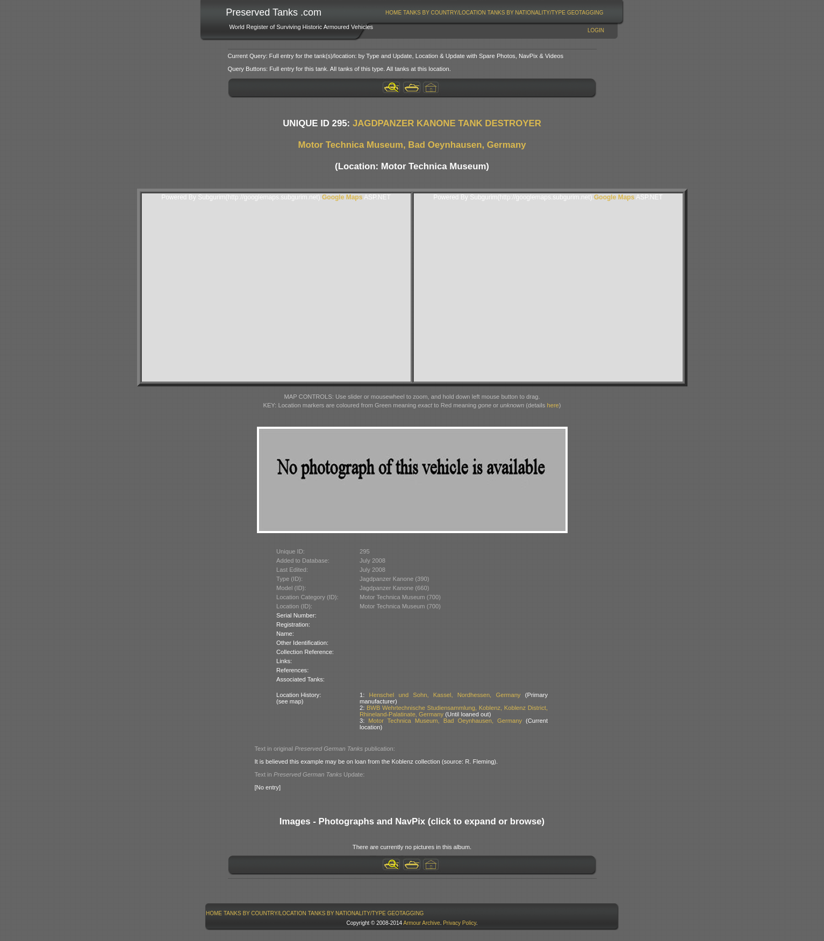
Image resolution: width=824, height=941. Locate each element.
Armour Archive (421, 923)
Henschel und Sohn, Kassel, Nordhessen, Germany (445, 695)
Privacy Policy (459, 923)
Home (393, 13)
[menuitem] (394, 12)
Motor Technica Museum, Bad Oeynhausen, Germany (412, 145)
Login (595, 30)
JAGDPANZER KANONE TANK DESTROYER (447, 123)
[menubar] (494, 12)
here (552, 405)
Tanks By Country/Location (444, 13)
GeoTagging (585, 13)
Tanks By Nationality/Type (526, 13)
